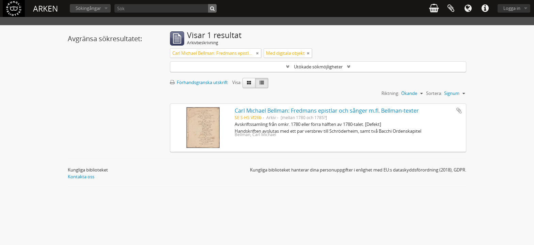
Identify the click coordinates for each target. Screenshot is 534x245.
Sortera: (434, 93)
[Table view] (261, 83)
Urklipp (450, 8)
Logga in (511, 8)
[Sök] (165, 8)
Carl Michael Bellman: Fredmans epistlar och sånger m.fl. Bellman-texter (327, 110)
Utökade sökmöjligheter (318, 67)
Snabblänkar (484, 8)
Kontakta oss (81, 177)
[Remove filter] (257, 53)
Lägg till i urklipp (459, 110)
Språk (467, 8)
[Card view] (248, 83)
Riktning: (390, 93)
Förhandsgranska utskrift (199, 82)
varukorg (433, 8)
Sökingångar (88, 8)
